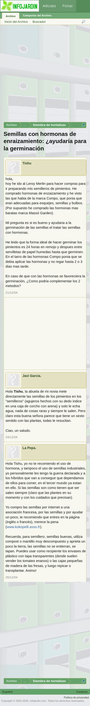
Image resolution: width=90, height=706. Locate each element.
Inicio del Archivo (16, 21)
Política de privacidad (76, 697)
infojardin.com (38, 700)
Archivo (11, 16)
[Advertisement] (45, 75)
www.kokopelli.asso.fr (23, 527)
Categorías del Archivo (37, 15)
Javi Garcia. (31, 376)
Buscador (39, 21)
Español (7, 691)
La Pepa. (29, 448)
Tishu (26, 163)
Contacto (82, 691)
